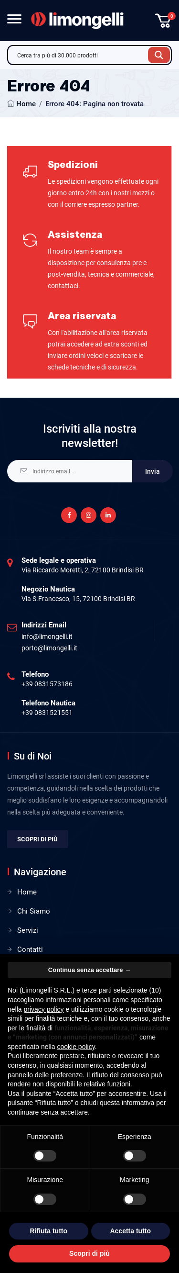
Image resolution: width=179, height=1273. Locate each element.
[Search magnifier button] (159, 55)
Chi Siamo (33, 911)
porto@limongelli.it (49, 648)
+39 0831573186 (47, 684)
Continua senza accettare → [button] (89, 969)
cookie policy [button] (76, 1046)
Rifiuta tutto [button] (48, 1231)
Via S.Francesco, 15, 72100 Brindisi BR (78, 599)
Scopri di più (37, 839)
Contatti (30, 949)
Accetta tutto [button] (130, 1231)
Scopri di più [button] (89, 1253)
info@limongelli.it (47, 636)
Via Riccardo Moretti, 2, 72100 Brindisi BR (82, 570)
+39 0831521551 (47, 712)
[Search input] (80, 55)
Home (26, 104)
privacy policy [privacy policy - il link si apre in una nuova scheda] (43, 1009)
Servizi (27, 930)
